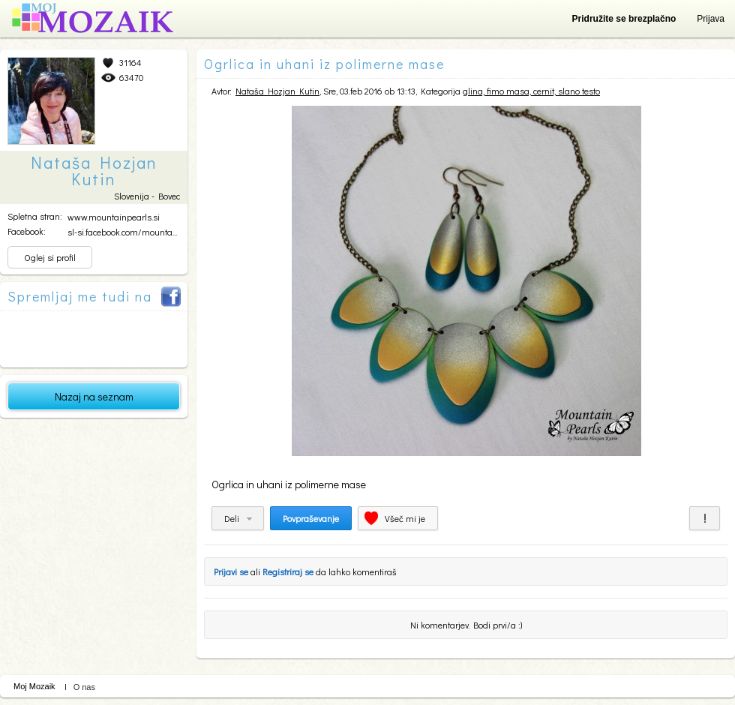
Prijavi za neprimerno (704, 518)
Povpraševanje (311, 518)
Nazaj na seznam (94, 396)
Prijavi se (231, 572)
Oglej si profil (50, 257)
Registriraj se (288, 572)
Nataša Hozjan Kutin (278, 91)
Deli (231, 518)
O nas (84, 687)
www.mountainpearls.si (114, 217)
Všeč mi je (405, 518)
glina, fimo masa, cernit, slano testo (531, 91)
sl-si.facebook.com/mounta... (122, 232)
